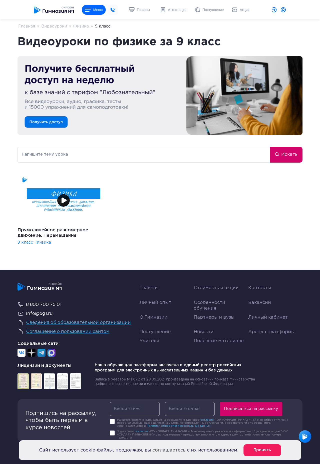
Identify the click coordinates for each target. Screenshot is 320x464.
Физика (81, 26)
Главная (26, 26)
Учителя (149, 341)
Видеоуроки (54, 26)
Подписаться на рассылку (251, 409)
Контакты (259, 288)
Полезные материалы (219, 341)
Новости (204, 332)
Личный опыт (155, 303)
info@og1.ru (35, 314)
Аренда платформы (271, 331)
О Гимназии (154, 317)
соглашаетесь (169, 450)
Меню (94, 10)
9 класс (25, 242)
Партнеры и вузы (214, 317)
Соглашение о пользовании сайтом (64, 332)
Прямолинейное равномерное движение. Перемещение (53, 233)
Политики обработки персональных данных (178, 426)
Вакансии (259, 303)
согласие (207, 420)
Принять (262, 450)
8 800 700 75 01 (40, 305)
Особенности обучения (209, 305)
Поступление (155, 332)
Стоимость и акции (216, 288)
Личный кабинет (268, 317)
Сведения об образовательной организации (74, 323)
